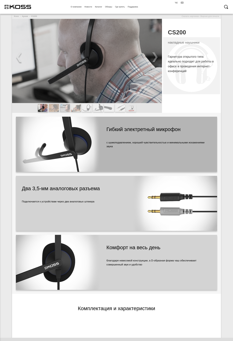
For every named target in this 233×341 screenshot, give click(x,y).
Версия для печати (209, 16)
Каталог (98, 7)
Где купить (120, 7)
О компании (76, 7)
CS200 (34, 16)
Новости (88, 7)
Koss (16, 16)
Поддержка (133, 7)
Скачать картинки (190, 16)
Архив (25, 16)
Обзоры (108, 7)
